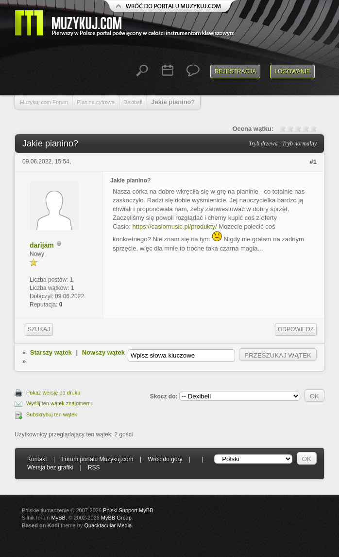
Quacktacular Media (108, 525)
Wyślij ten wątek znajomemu (60, 403)
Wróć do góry (165, 459)
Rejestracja (235, 71)
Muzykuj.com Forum (44, 102)
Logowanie (292, 71)
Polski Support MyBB (128, 510)
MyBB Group (116, 518)
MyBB (58, 518)
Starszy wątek (51, 352)
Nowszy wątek (103, 352)
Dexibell (132, 102)
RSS (94, 467)
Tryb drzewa (263, 143)
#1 (313, 161)
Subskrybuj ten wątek (51, 414)
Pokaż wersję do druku (53, 392)
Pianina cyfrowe (96, 102)
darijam (42, 245)
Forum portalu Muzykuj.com (98, 459)
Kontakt (37, 459)
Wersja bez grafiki (50, 467)
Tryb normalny (299, 143)
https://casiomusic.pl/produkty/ (174, 226)
